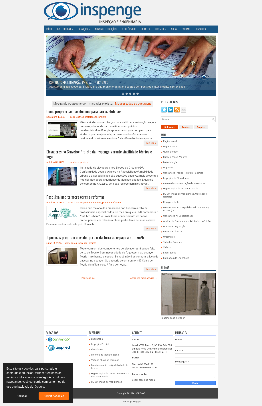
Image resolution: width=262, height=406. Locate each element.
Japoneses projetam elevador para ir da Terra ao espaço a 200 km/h (95, 237)
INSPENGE (140, 393)
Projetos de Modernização (105, 354)
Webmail (186, 29)
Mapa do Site (202, 29)
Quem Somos (170, 151)
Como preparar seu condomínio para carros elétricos (83, 111)
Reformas (116, 202)
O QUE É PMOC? (129, 29)
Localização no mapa (143, 379)
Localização (169, 252)
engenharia (86, 202)
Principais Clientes (172, 231)
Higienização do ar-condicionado (181, 188)
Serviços (85, 28)
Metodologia (170, 162)
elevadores (73, 162)
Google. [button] (40, 386)
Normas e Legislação (174, 226)
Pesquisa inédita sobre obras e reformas (75, 196)
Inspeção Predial (100, 344)
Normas (97, 202)
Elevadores (97, 349)
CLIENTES (146, 29)
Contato (161, 28)
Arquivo (201, 127)
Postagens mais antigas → (143, 278)
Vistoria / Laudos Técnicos (105, 360)
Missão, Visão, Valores (175, 157)
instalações (91, 117)
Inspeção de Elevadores (175, 178)
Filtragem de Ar (171, 202)
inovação (83, 243)
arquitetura (73, 202)
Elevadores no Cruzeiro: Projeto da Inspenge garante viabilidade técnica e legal (99, 154)
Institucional (66, 28)
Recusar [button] (22, 396)
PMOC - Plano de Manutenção (106, 381)
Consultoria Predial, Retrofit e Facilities (183, 172)
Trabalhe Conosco (172, 242)
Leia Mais (151, 143)
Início (49, 29)
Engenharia (97, 338)
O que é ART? (170, 146)
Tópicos (186, 127)
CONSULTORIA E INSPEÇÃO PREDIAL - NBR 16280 (78, 82)
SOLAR (174, 29)
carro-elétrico (77, 117)
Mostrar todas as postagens (133, 103)
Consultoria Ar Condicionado (178, 215)
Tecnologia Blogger (131, 402)
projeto (102, 117)
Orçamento (169, 236)
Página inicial (88, 278)
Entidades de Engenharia (176, 258)
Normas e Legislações (106, 29)
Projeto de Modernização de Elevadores (184, 183)
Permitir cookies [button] (54, 396)
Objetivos (168, 167)
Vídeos (167, 247)
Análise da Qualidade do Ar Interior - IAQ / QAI (187, 221)
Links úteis (169, 127)
